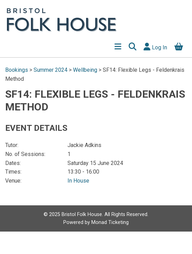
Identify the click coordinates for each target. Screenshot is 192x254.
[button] (132, 47)
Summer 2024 (50, 70)
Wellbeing (85, 70)
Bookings (17, 70)
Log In (155, 47)
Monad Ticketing (110, 222)
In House (78, 180)
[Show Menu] (118, 47)
